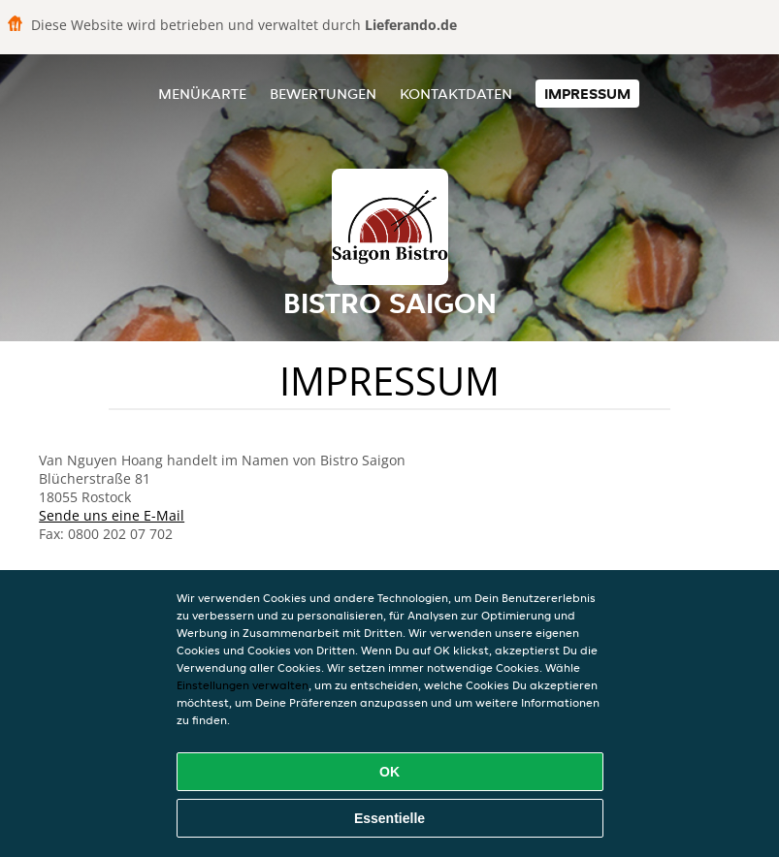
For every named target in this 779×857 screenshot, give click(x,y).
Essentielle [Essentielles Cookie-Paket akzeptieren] (389, 818)
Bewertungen (323, 93)
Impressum (587, 93)
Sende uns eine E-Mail (111, 515)
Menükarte (202, 93)
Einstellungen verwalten (242, 685)
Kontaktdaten (456, 93)
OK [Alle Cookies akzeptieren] (389, 771)
